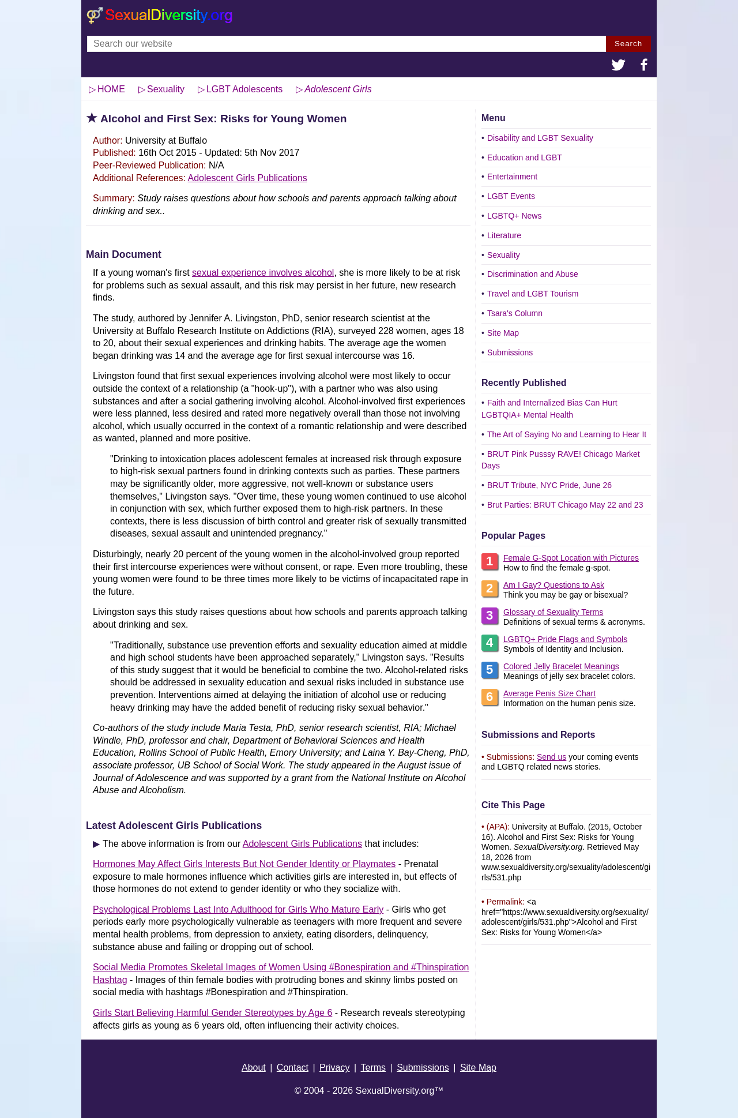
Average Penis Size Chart (549, 693)
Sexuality (503, 255)
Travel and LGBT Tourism (532, 293)
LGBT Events (511, 196)
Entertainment (512, 176)
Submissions (510, 352)
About (254, 1067)
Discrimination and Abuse (532, 274)
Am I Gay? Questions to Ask (553, 585)
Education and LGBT (524, 157)
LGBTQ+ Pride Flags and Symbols (565, 639)
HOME (111, 89)
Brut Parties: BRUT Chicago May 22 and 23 (565, 504)
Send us (551, 756)
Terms (373, 1067)
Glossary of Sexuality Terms (553, 612)
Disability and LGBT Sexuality (540, 137)
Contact (292, 1067)
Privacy (334, 1067)
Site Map (503, 332)
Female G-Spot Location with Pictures (571, 557)
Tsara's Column (515, 313)
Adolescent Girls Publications (247, 178)
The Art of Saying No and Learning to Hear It (566, 434)
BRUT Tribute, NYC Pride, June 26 (549, 485)
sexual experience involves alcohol (263, 272)
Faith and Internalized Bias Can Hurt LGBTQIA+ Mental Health (549, 408)
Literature (504, 235)
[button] (619, 66)
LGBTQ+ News (514, 215)
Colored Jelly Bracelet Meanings (561, 666)
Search (628, 43)
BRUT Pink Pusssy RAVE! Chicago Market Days (560, 460)
